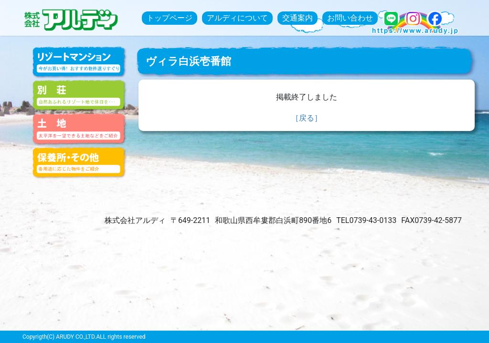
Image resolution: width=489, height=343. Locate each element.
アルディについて (237, 17)
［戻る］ (306, 117)
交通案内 (297, 17)
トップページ (169, 17)
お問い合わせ (350, 17)
